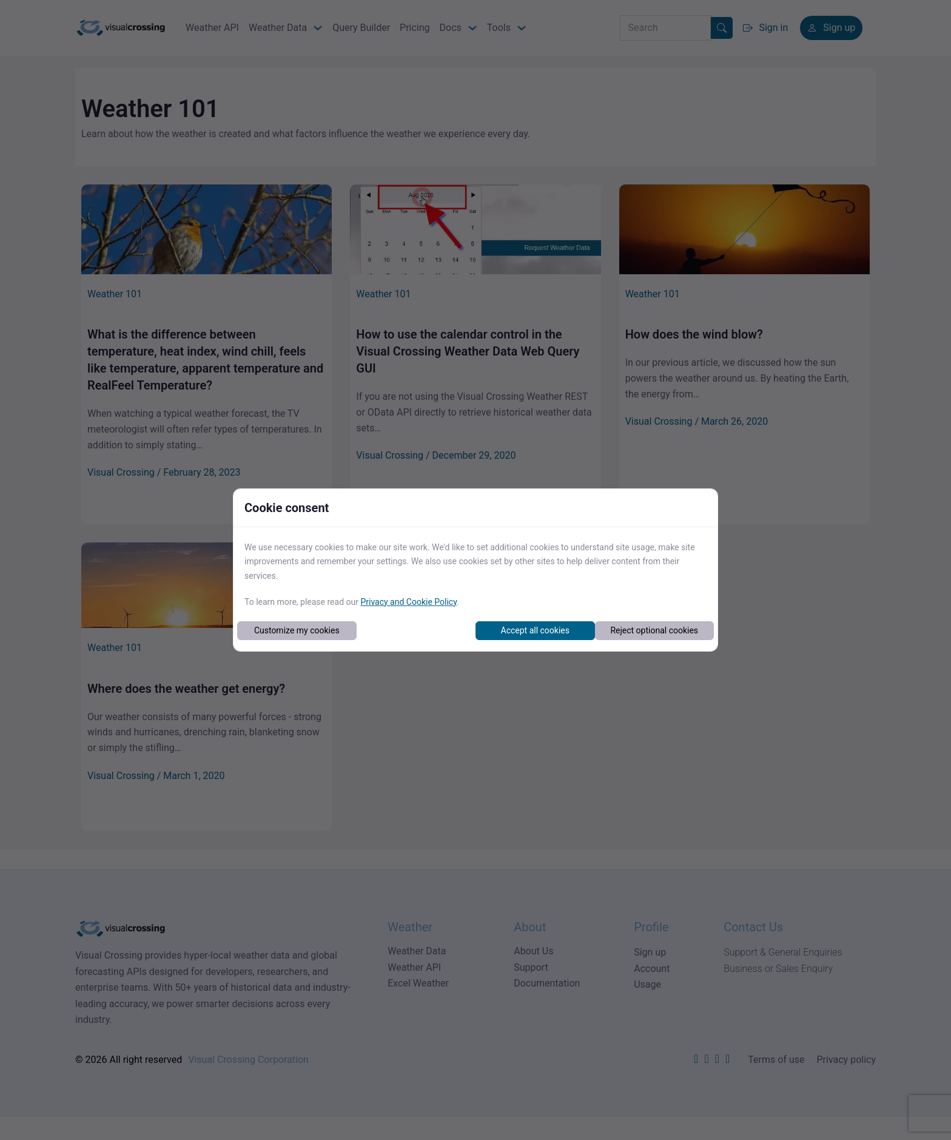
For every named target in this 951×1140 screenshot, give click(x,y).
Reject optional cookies (654, 630)
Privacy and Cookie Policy (408, 602)
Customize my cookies (297, 630)
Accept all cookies (535, 630)
